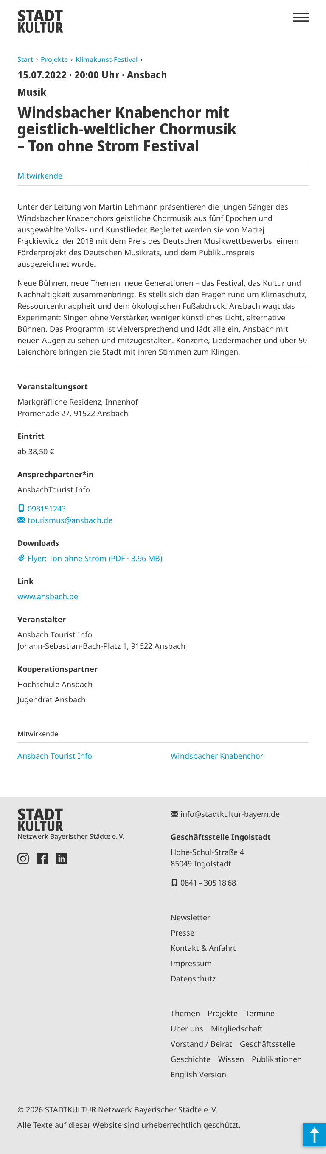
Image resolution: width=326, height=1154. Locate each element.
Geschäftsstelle (267, 1044)
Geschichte (191, 1059)
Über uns (187, 1028)
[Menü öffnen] (301, 17)
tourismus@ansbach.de (70, 520)
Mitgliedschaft (237, 1028)
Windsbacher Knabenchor (217, 756)
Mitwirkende (39, 175)
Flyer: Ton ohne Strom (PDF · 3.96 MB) (95, 558)
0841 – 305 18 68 (208, 882)
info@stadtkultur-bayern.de (230, 814)
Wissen (231, 1059)
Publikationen (277, 1059)
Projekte (54, 59)
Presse (182, 933)
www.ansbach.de (47, 596)
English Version (198, 1074)
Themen (185, 1013)
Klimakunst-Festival (107, 59)
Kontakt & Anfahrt (203, 948)
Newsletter (190, 917)
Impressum (191, 963)
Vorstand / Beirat (201, 1044)
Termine (260, 1013)
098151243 (47, 508)
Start (25, 59)
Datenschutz (193, 978)
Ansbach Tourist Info (54, 756)
